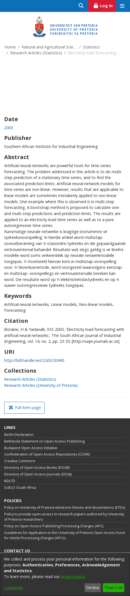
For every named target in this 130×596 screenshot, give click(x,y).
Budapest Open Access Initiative (30, 448)
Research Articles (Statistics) (36, 52)
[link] (30, 379)
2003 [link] (8, 127)
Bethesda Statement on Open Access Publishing (44, 441)
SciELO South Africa (20, 487)
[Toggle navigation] (122, 6)
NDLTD (9, 481)
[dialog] (65, 574)
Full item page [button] (25, 407)
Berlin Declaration (19, 434)
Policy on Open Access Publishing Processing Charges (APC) (53, 526)
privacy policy (73, 576)
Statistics (91, 47)
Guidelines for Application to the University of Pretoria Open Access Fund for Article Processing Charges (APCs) (64, 535)
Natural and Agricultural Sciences (49, 47)
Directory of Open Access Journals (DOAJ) (38, 474)
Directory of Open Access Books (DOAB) (37, 467)
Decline (92, 587)
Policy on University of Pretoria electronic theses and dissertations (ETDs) (64, 507)
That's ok (113, 587)
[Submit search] (81, 6)
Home (10, 47)
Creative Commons (19, 461)
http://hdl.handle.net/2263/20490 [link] (34, 360)
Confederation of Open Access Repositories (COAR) (47, 454)
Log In (104, 5)
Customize (13, 587)
